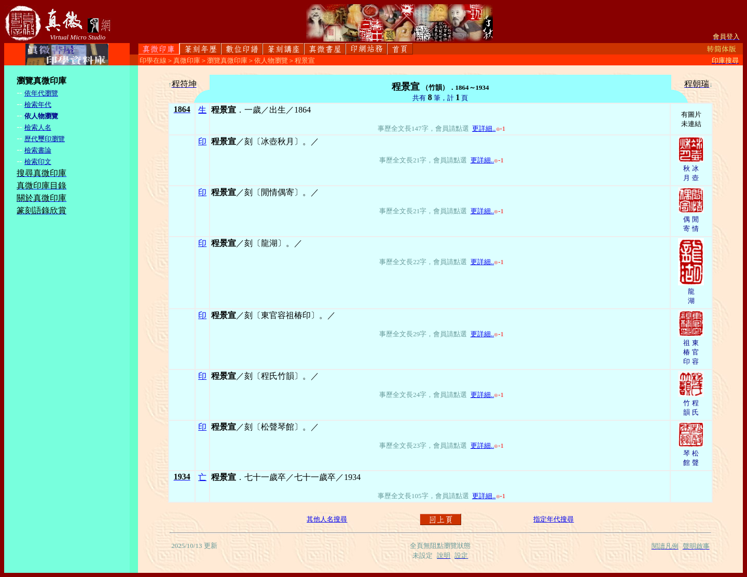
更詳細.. (484, 128)
